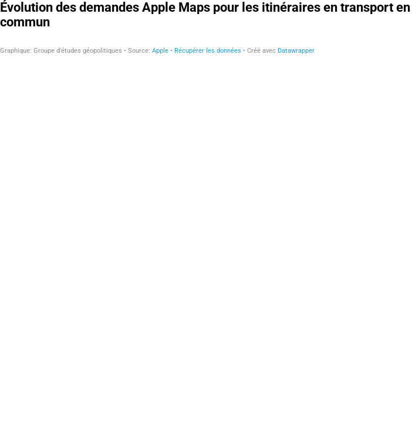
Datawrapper (296, 51)
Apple (160, 51)
